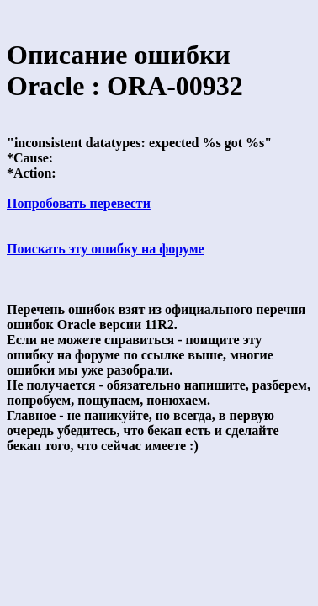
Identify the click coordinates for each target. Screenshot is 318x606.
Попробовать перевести (79, 203)
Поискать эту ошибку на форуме (105, 249)
